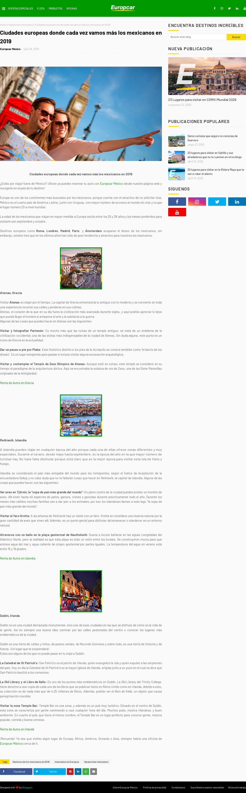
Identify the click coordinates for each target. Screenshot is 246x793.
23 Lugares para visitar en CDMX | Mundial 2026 (202, 100)
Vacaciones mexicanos (20, 24)
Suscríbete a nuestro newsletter (207, 787)
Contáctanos (178, 787)
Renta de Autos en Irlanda (17, 729)
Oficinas (71, 8)
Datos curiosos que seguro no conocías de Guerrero (213, 138)
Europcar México (10, 49)
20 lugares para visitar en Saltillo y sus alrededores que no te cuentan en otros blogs (215, 155)
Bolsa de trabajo (237, 787)
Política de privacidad (154, 787)
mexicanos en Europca (67, 761)
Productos (55, 8)
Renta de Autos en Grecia (17, 383)
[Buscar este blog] (197, 37)
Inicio (3, 24)
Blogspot (27, 787)
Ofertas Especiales (20, 8)
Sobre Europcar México (125, 787)
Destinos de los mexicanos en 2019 (31, 761)
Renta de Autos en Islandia (18, 558)
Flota (41, 8)
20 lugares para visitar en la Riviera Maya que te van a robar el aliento (216, 171)
